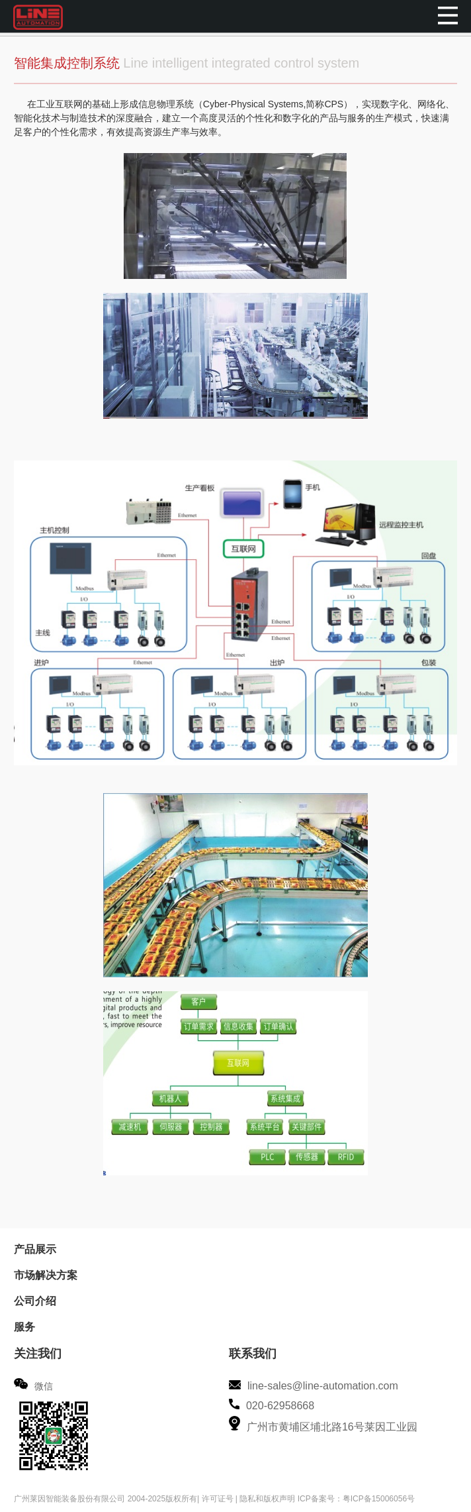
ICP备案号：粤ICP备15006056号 (356, 1498)
